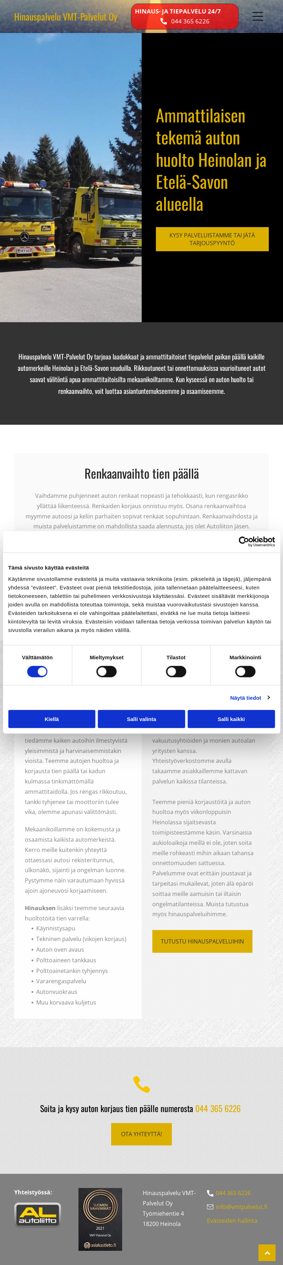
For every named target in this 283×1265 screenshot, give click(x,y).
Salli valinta (141, 719)
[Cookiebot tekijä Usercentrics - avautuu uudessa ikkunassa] (244, 542)
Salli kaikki (231, 719)
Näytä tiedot (245, 697)
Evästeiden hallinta (232, 1221)
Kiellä (52, 719)
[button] (257, 16)
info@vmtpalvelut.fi (241, 1207)
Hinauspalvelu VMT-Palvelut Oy (65, 16)
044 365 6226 (190, 21)
